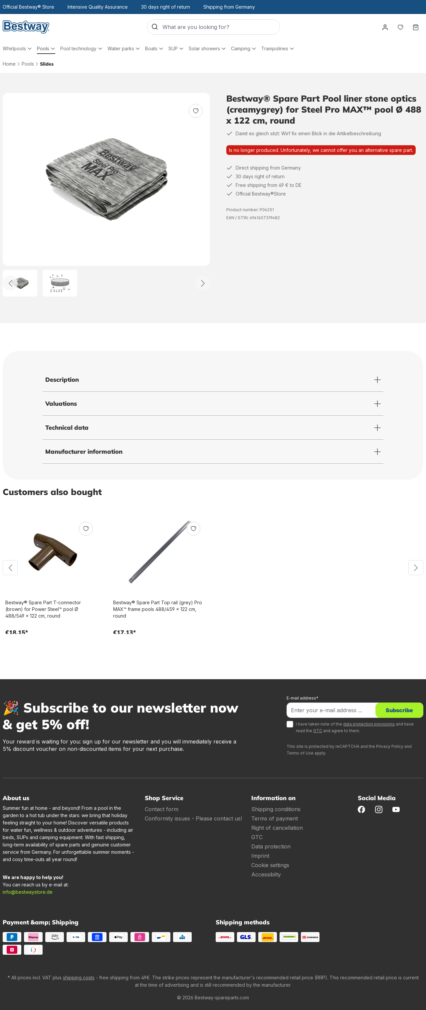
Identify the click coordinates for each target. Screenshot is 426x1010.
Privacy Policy (389, 746)
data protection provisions (369, 724)
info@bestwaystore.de (28, 892)
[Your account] (385, 27)
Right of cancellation (277, 827)
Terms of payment (274, 818)
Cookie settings (270, 865)
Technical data (67, 427)
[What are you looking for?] (221, 27)
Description (62, 379)
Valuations (61, 403)
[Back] (10, 283)
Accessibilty (266, 874)
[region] (106, 194)
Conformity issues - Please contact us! (193, 818)
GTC (317, 730)
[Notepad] (400, 27)
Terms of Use (300, 753)
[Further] (202, 283)
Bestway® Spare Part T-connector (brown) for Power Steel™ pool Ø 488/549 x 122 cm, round (43, 609)
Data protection (271, 846)
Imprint (260, 855)
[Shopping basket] (415, 27)
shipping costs (79, 977)
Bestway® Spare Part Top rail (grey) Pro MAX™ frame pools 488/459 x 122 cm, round (157, 609)
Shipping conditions (276, 809)
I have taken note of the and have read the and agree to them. (355, 727)
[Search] (154, 27)
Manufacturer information (83, 451)
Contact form (161, 809)
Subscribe (399, 710)
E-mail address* (303, 698)
